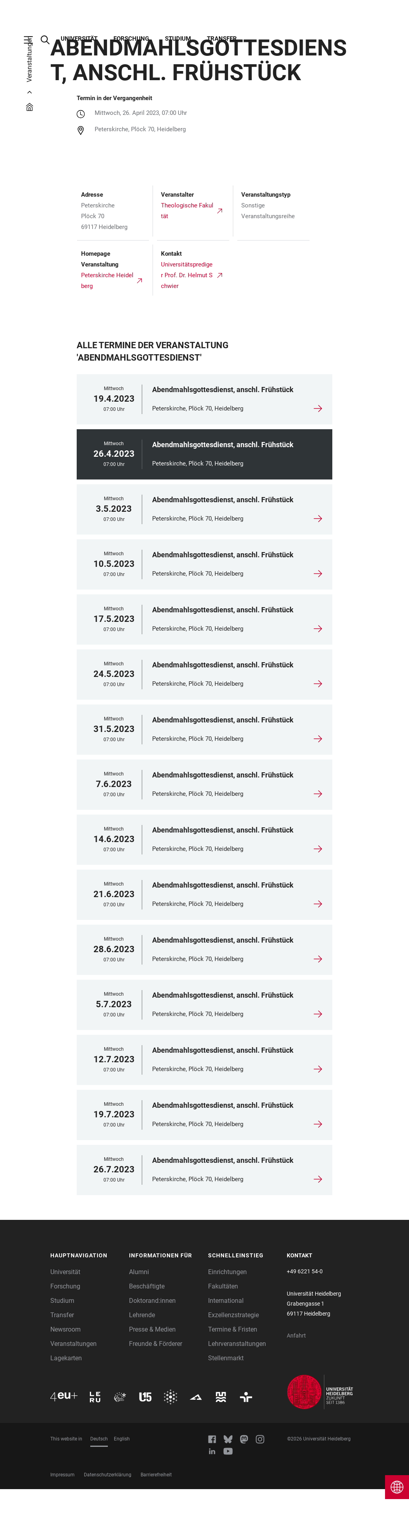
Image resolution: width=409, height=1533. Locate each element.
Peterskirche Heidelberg (107, 324)
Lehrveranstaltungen (237, 1387)
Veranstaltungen (73, 1387)
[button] (85, 1300)
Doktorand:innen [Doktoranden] (152, 1344)
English (122, 1483)
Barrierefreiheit (156, 1518)
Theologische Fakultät (187, 255)
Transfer (222, 38)
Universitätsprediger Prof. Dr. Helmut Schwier (186, 319)
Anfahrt (296, 1379)
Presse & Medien (152, 1373)
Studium (178, 38)
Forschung (131, 38)
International (226, 1344)
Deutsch (99, 1483)
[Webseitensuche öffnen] (49, 40)
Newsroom (65, 1373)
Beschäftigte (147, 1330)
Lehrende (142, 1359)
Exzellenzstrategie (233, 1359)
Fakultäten (223, 1330)
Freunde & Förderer (155, 1387)
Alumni (139, 1316)
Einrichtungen (227, 1316)
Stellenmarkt (226, 1402)
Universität (79, 38)
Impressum (62, 1518)
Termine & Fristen (232, 1373)
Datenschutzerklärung (107, 1518)
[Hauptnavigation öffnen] (32, 40)
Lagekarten (66, 1402)
